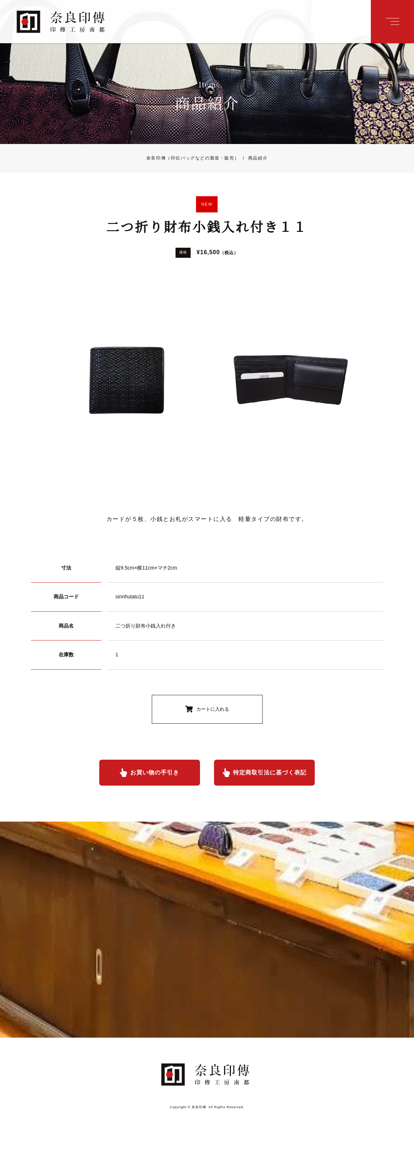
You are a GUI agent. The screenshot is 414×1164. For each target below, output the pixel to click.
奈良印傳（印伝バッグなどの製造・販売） (192, 158)
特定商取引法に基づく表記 (269, 772)
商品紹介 (253, 158)
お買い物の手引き (154, 772)
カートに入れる (212, 709)
